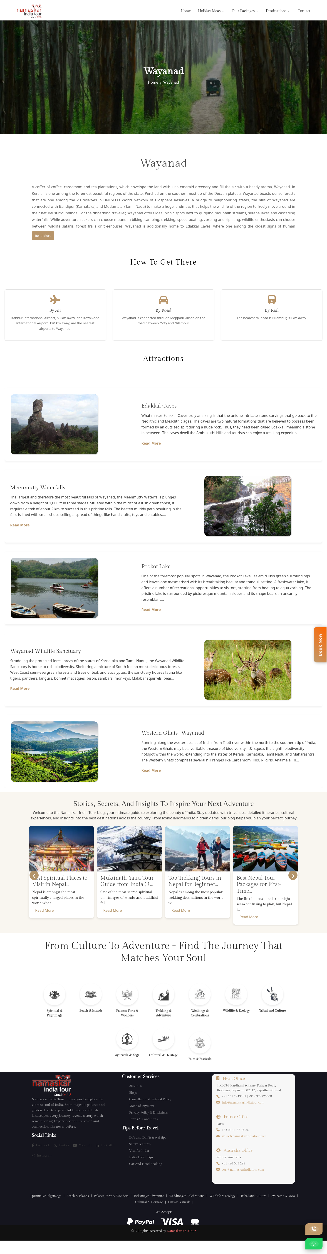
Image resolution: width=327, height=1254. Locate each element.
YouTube (82, 1158)
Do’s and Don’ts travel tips (147, 1150)
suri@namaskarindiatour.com (243, 1182)
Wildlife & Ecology (243, 1208)
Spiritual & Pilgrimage (51, 1208)
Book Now (320, 644)
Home (186, 11)
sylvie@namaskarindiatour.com (244, 1149)
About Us (135, 1099)
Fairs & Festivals (196, 1214)
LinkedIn (105, 1158)
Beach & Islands (85, 1208)
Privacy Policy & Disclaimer (149, 1125)
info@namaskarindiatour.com (243, 1115)
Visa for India (139, 1163)
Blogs (133, 1105)
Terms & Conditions (143, 1132)
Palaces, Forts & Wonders (122, 1208)
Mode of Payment (141, 1118)
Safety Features (140, 1157)
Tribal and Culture (277, 1208)
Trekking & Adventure (163, 1208)
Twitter (61, 1158)
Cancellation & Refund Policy (150, 1112)
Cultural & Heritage (163, 1214)
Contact (303, 11)
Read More (43, 235)
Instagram (42, 1168)
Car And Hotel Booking (145, 1176)
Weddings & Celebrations (204, 1208)
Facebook (41, 1158)
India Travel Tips (141, 1170)
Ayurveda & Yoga (130, 1214)
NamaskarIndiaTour (181, 1244)
